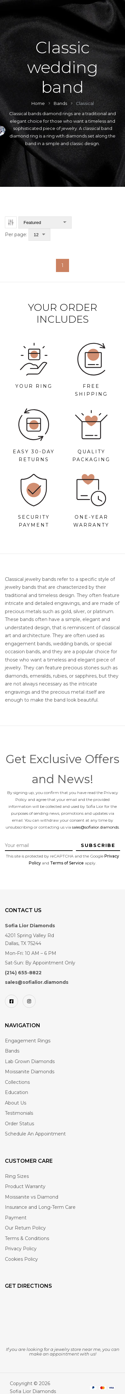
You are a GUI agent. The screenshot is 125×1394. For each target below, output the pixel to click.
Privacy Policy (21, 1249)
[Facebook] (11, 1001)
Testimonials (19, 1113)
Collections (17, 1082)
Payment (16, 1218)
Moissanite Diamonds (29, 1072)
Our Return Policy (25, 1228)
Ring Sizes (17, 1176)
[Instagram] (29, 1001)
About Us (15, 1103)
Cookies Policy (21, 1259)
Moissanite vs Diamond (31, 1197)
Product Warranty (25, 1186)
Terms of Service (67, 862)
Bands (12, 1051)
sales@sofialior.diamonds (95, 827)
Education (16, 1092)
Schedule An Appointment (35, 1134)
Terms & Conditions (27, 1238)
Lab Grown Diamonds (30, 1061)
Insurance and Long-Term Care (40, 1207)
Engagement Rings (27, 1041)
